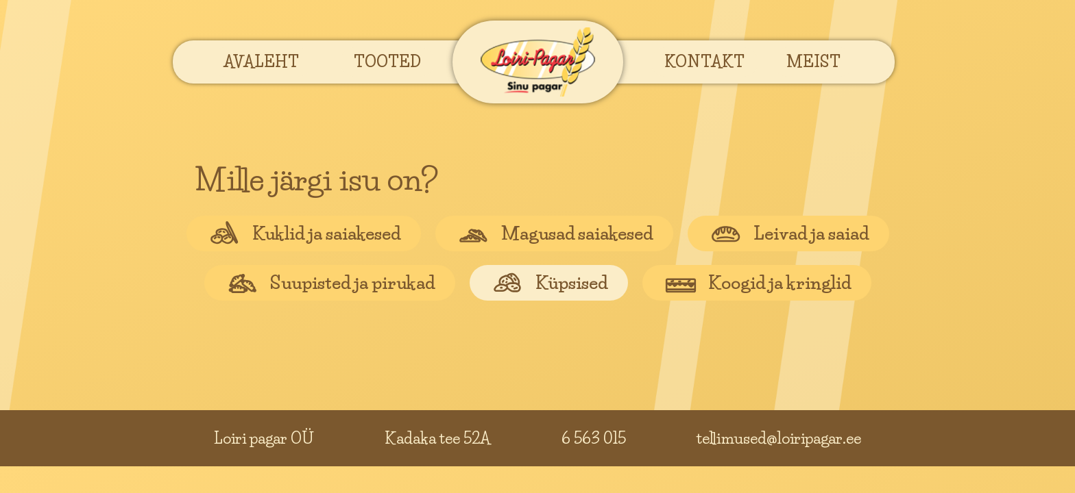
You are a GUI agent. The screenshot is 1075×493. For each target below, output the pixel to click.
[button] (261, 61)
